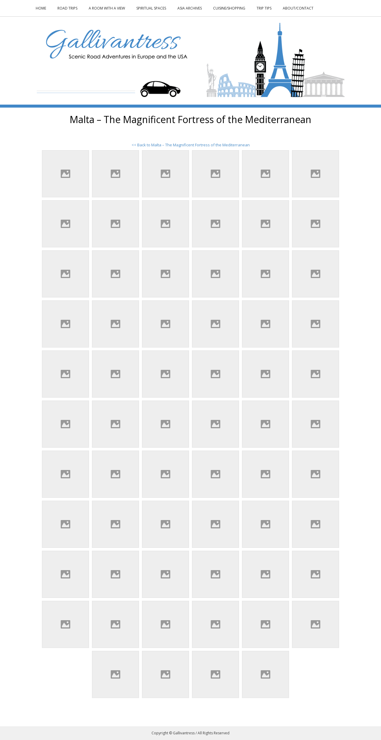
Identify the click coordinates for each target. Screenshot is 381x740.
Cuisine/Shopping (229, 8)
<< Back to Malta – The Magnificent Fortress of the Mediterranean (191, 145)
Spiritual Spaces (151, 8)
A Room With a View (107, 8)
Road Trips (67, 8)
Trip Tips (264, 8)
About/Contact (298, 8)
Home (41, 8)
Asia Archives (189, 8)
